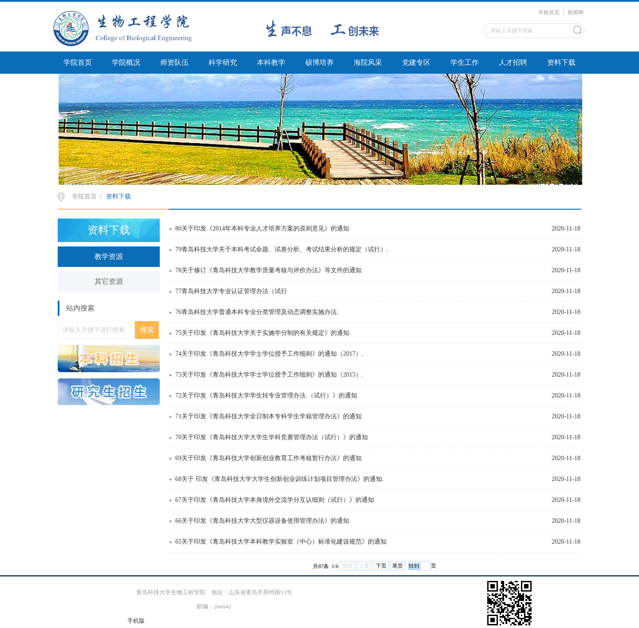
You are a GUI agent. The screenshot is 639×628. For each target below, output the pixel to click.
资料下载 (561, 62)
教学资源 (109, 256)
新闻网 (576, 12)
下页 (381, 566)
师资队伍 (174, 62)
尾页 (397, 566)
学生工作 (464, 62)
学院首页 (77, 62)
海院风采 (368, 62)
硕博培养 (319, 62)
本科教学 (271, 62)
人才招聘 (513, 62)
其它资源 (109, 281)
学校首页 (549, 12)
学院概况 (126, 62)
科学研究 (223, 62)
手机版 (136, 620)
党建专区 (416, 62)
